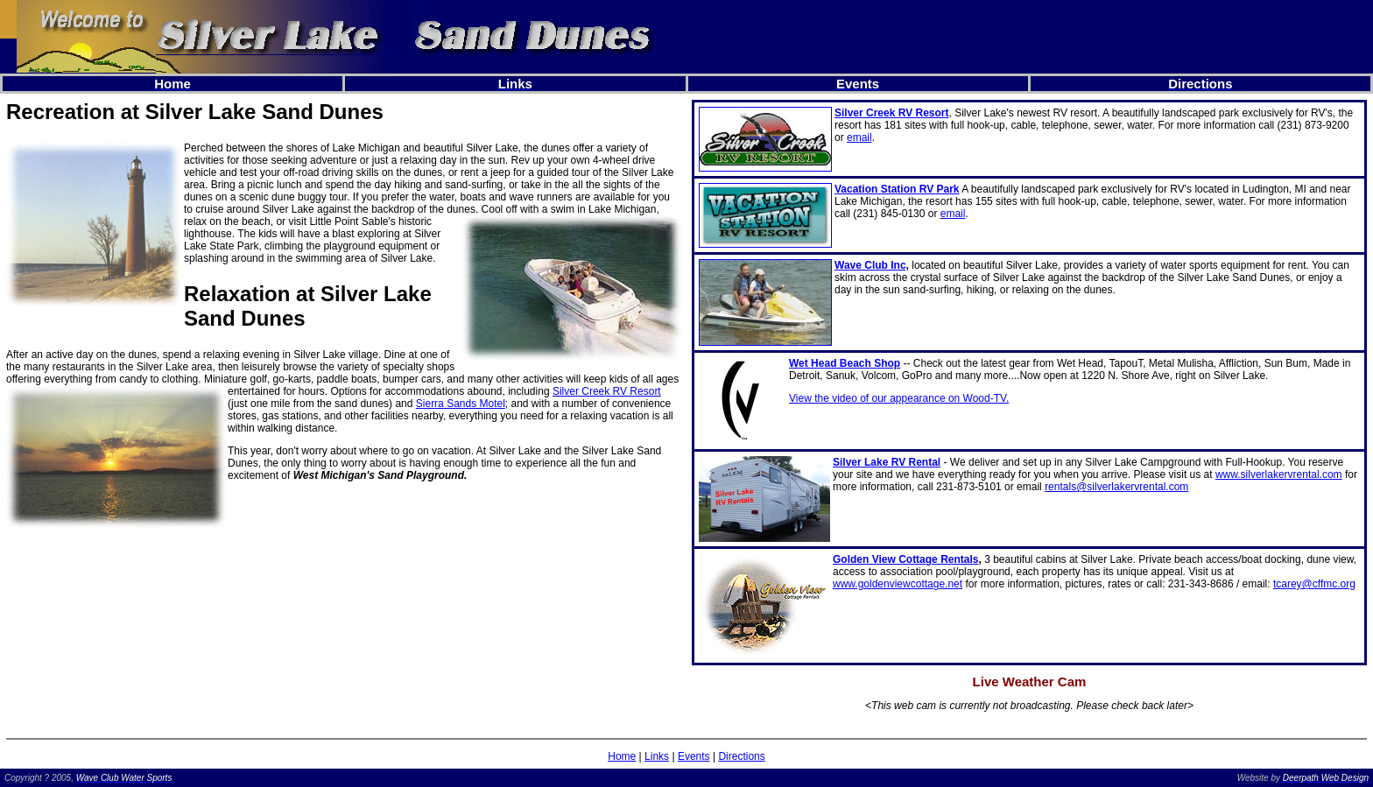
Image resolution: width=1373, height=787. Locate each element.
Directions (741, 756)
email (859, 137)
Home (622, 756)
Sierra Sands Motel (460, 403)
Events (694, 756)
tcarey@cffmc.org (1314, 584)
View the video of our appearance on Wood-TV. (899, 398)
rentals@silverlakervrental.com (1116, 487)
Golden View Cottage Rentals (905, 559)
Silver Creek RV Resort (607, 391)
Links (656, 756)
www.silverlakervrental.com (1278, 474)
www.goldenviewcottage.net (897, 584)
